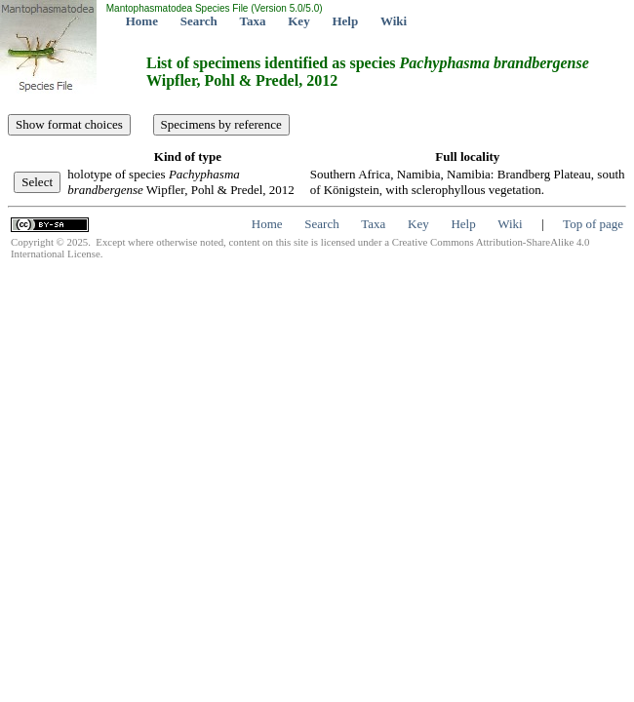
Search (199, 21)
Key (298, 21)
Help (345, 21)
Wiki (393, 21)
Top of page (593, 223)
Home (142, 21)
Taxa (253, 21)
